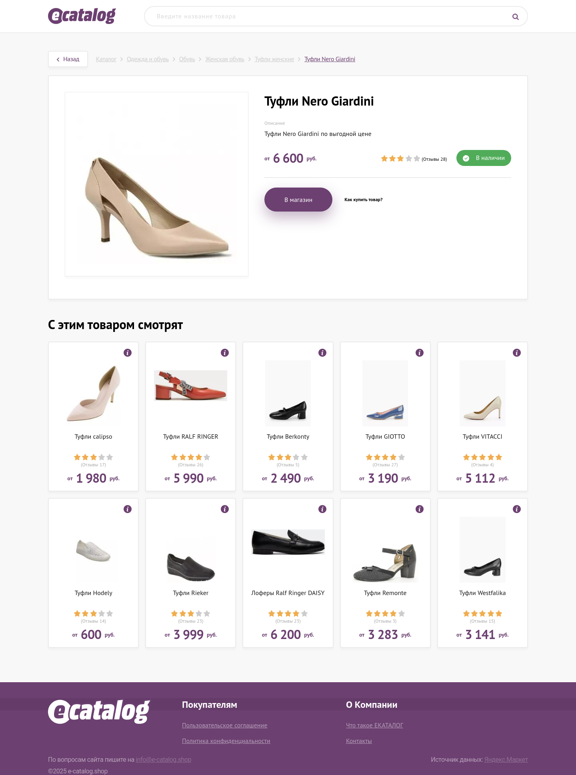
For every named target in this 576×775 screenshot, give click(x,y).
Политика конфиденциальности (226, 741)
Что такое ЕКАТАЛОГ (374, 725)
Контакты (359, 741)
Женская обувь (224, 59)
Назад (68, 59)
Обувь (187, 59)
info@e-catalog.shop (163, 759)
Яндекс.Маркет (506, 759)
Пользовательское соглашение (224, 725)
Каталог (106, 59)
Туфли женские (274, 59)
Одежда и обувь (148, 59)
